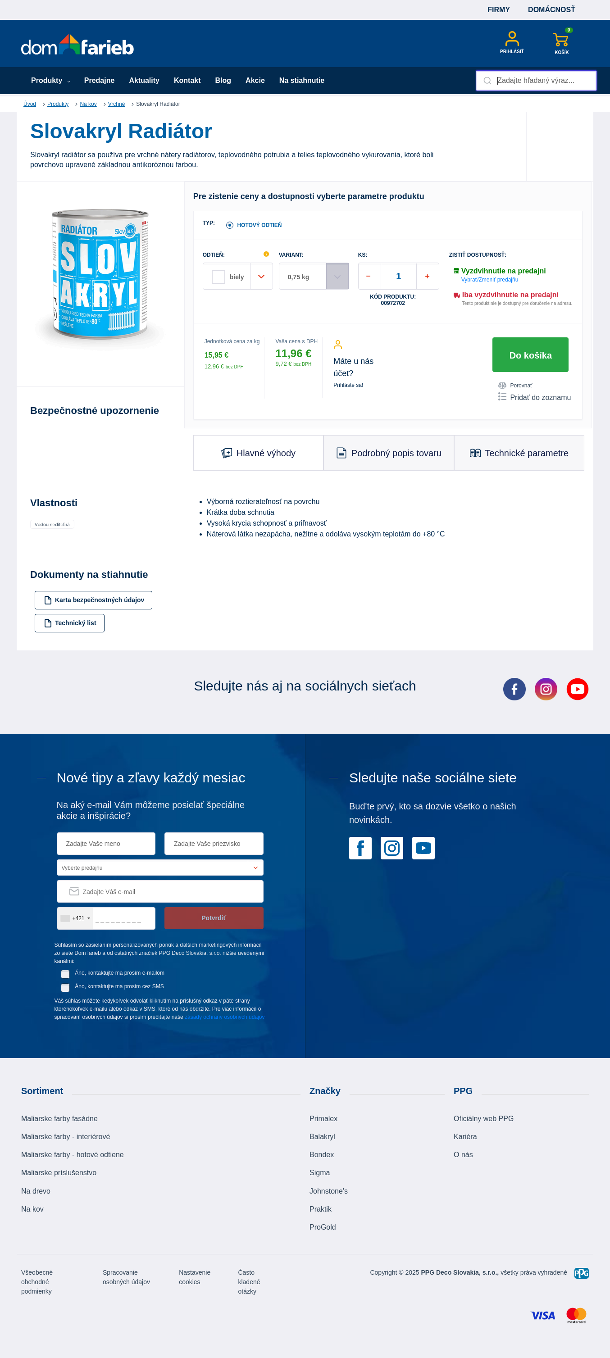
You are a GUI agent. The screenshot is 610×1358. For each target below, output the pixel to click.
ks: (363, 255)
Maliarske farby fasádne (59, 1118)
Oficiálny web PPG (484, 1118)
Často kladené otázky (249, 1282)
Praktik (321, 1209)
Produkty (50, 80)
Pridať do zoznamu (534, 396)
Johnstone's (329, 1191)
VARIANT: (291, 255)
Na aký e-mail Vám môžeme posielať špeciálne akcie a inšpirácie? (151, 810)
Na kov (88, 104)
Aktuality (144, 80)
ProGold (323, 1227)
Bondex (322, 1154)
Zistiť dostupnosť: (477, 255)
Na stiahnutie (301, 80)
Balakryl (322, 1136)
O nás (463, 1154)
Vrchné (116, 104)
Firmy (498, 10)
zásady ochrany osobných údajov (224, 1017)
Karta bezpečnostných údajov (94, 600)
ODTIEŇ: (214, 255)
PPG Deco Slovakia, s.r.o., (460, 1272)
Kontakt (187, 80)
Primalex (323, 1118)
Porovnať (515, 386)
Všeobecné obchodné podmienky (37, 1282)
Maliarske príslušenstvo (58, 1172)
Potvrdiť (213, 918)
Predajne (99, 80)
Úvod (29, 104)
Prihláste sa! (348, 385)
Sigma (320, 1172)
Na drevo (35, 1191)
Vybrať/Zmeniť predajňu (490, 280)
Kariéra (465, 1136)
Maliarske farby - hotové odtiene (72, 1154)
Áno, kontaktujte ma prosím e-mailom (119, 973)
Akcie (255, 80)
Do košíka (531, 355)
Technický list (70, 623)
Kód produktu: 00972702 (393, 300)
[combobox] (536, 80)
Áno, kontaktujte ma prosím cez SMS (119, 986)
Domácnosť (551, 10)
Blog (223, 80)
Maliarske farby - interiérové (65, 1136)
